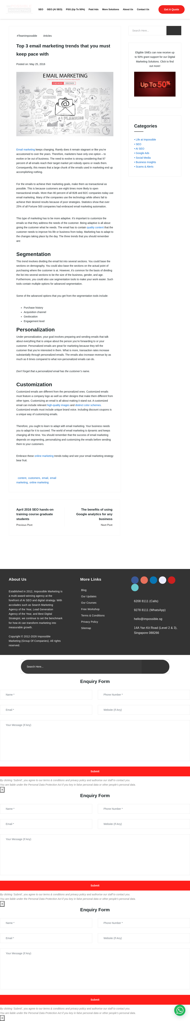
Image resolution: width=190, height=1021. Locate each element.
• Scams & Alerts (143, 166)
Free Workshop (90, 609)
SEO (40, 9)
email (45, 477)
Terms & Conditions (93, 615)
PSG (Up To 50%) (75, 9)
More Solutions (110, 9)
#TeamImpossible (27, 35)
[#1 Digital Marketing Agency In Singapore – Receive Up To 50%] (179, 1010)
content (22, 477)
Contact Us (143, 9)
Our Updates (88, 596)
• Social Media (142, 157)
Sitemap (86, 628)
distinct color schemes (88, 405)
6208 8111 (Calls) (146, 601)
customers (34, 477)
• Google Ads (141, 153)
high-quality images (58, 405)
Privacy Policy (89, 621)
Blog (83, 590)
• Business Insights (145, 162)
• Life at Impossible (145, 139)
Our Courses (88, 602)
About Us (128, 9)
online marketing (44, 455)
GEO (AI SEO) (54, 9)
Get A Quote (171, 9)
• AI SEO (139, 148)
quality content (95, 227)
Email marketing (25, 149)
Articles (47, 35)
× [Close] (2, 789)
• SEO (137, 144)
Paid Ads (94, 9)
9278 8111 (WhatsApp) (150, 610)
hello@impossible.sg (148, 618)
